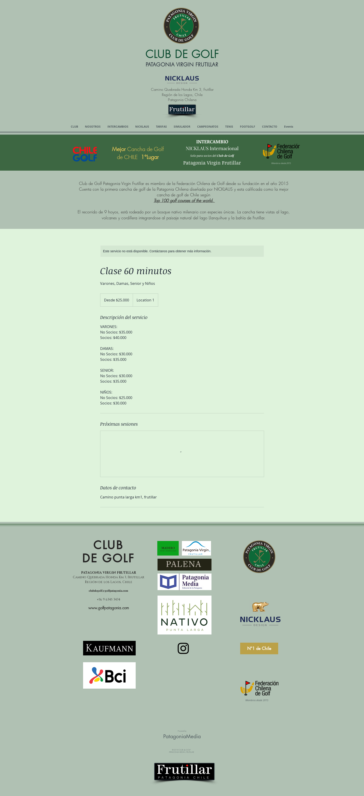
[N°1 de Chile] (259, 648)
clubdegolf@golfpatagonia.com (108, 590)
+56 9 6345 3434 (108, 599)
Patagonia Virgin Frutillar (212, 162)
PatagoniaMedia (182, 736)
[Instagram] (183, 648)
